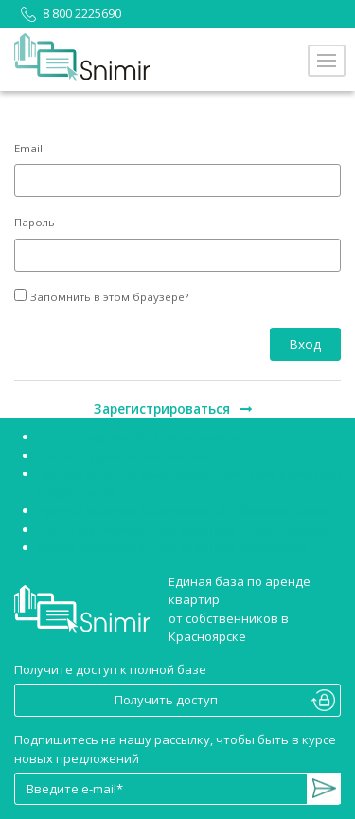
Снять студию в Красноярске (125, 455)
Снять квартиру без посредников (140, 436)
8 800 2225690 (67, 13)
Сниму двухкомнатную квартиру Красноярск (174, 547)
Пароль (34, 222)
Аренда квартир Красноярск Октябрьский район (185, 510)
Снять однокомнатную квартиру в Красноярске (183, 529)
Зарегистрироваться (173, 409)
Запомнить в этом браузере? (109, 297)
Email (28, 148)
